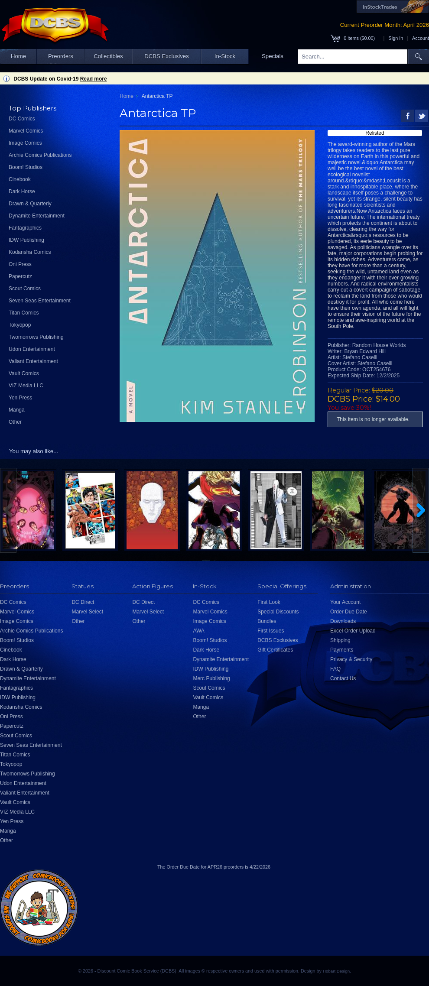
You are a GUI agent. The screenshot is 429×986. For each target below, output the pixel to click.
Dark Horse (22, 191)
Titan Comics (24, 313)
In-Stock (224, 56)
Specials (272, 56)
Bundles (266, 621)
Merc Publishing (211, 678)
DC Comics (22, 119)
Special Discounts (278, 612)
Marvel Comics (26, 131)
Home (18, 56)
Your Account (345, 602)
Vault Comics (24, 373)
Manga (17, 410)
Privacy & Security (351, 659)
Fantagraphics (25, 228)
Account (420, 38)
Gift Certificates (275, 650)
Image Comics (25, 143)
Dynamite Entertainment (37, 216)
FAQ (335, 669)
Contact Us (343, 678)
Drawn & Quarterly (30, 204)
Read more (93, 79)
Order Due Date (348, 612)
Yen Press (20, 398)
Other (15, 422)
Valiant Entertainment (33, 361)
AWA (198, 631)
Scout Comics (25, 288)
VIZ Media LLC (26, 386)
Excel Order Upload (353, 631)
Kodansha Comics (30, 252)
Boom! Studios (25, 167)
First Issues (270, 631)
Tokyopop (20, 325)
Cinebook (20, 179)
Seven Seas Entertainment (40, 301)
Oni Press (20, 264)
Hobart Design (336, 971)
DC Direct (83, 602)
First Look (268, 602)
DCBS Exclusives (166, 56)
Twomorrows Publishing (36, 337)
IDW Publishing (26, 240)
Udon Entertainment (32, 349)
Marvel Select (87, 612)
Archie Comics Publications (40, 155)
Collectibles (108, 56)
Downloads (343, 621)
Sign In (396, 38)
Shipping (340, 640)
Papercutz (20, 276)
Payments (341, 650)
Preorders (60, 56)
